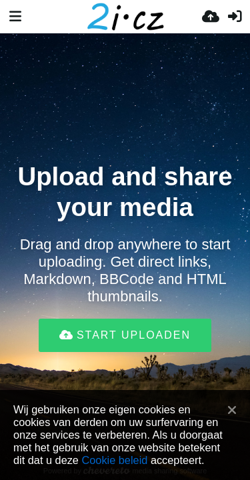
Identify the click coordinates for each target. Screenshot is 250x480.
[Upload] (210, 16)
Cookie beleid (114, 460)
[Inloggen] (234, 16)
